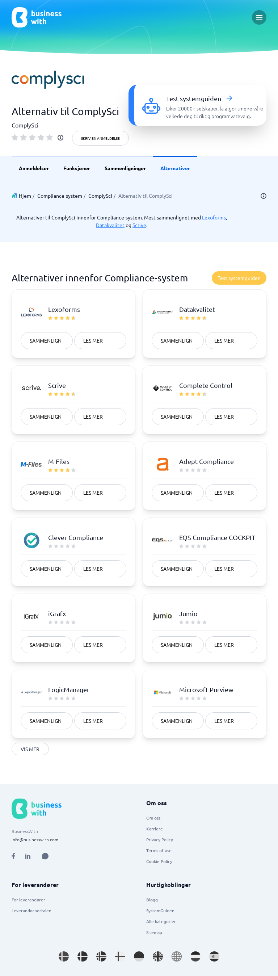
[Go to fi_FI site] (120, 956)
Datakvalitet (110, 225)
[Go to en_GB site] (158, 956)
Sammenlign (46, 340)
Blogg (152, 899)
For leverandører (28, 899)
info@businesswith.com (35, 839)
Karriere (154, 829)
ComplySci (100, 195)
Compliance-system (59, 195)
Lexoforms (214, 217)
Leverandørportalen (31, 910)
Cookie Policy (159, 861)
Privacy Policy (159, 839)
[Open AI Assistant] (45, 856)
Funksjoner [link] (76, 168)
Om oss (153, 818)
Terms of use (159, 850)
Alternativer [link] (175, 168)
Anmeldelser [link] (34, 168)
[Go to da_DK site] (82, 956)
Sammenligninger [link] (125, 168)
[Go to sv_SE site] (64, 956)
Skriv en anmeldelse (100, 138)
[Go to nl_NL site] (195, 956)
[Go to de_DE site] (139, 956)
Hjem (25, 195)
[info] (60, 138)
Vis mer (30, 749)
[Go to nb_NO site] (101, 956)
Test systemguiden (239, 278)
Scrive (139, 225)
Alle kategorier (161, 921)
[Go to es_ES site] (214, 956)
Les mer (93, 340)
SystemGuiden (160, 910)
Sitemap (154, 932)
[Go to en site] (177, 956)
